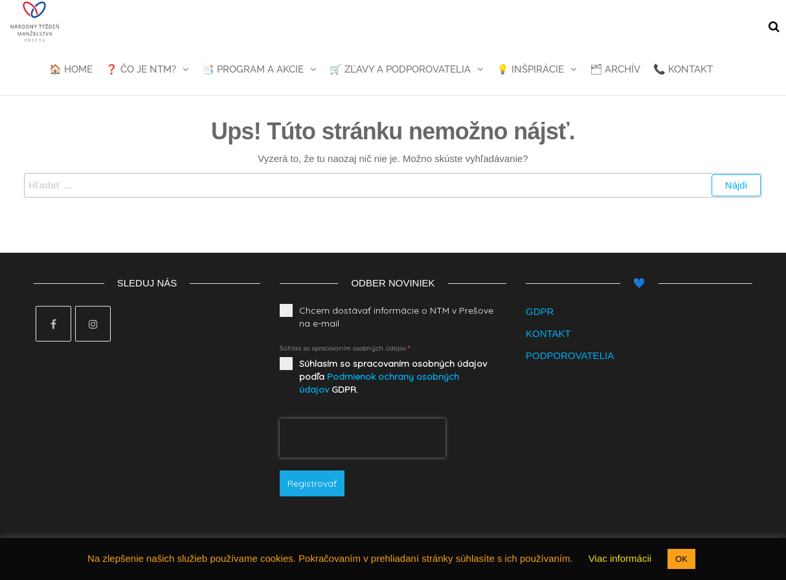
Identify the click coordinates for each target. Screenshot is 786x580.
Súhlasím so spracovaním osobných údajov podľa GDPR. (393, 376)
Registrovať (312, 483)
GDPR (540, 311)
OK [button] (681, 559)
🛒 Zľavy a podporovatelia (400, 69)
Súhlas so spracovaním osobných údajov (345, 348)
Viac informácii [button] (620, 558)
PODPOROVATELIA (570, 355)
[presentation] (362, 438)
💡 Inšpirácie (530, 69)
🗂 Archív (615, 69)
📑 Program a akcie (253, 69)
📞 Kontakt (683, 69)
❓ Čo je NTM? (141, 69)
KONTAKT (548, 333)
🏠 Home (71, 69)
